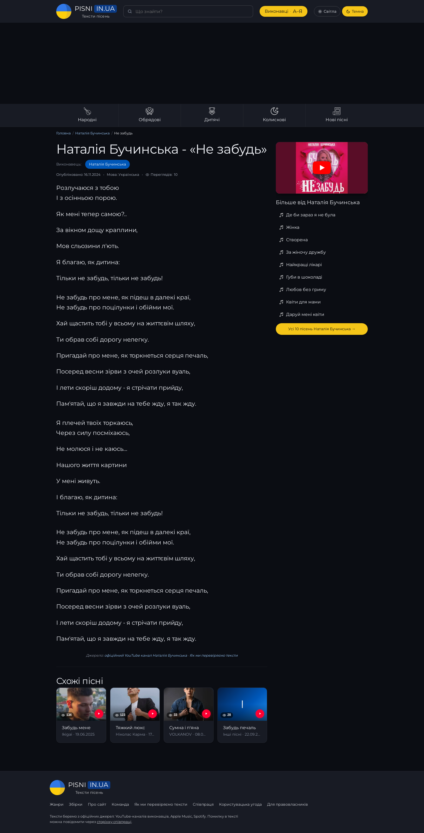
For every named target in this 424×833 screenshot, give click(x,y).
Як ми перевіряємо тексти (214, 655)
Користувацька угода (240, 804)
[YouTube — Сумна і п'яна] (206, 713)
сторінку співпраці (114, 821)
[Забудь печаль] (242, 715)
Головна (63, 133)
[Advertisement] (212, 63)
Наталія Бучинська (92, 133)
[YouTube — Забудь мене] (99, 713)
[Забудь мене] (81, 715)
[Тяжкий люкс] (135, 715)
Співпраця (203, 804)
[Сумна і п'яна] (188, 715)
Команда (120, 804)
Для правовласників (287, 804)
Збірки (75, 804)
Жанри (57, 804)
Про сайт (97, 804)
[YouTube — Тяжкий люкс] (152, 713)
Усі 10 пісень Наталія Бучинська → (322, 328)
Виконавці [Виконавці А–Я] (283, 11)
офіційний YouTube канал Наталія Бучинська (145, 655)
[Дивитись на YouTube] (322, 167)
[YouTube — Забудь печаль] (260, 713)
